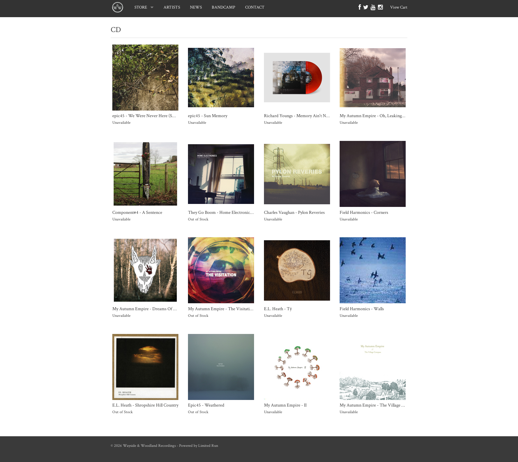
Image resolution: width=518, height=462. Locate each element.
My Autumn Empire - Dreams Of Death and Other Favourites (168, 309)
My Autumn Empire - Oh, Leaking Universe (379, 116)
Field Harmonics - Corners (364, 212)
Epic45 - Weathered (206, 405)
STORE (140, 7)
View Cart (398, 7)
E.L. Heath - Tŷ (278, 309)
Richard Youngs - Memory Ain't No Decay (302, 116)
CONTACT (255, 7)
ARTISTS (172, 7)
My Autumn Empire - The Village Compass (379, 405)
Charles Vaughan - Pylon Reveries (294, 212)
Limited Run (208, 445)
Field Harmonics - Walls (362, 309)
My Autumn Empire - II (285, 405)
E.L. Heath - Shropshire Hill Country (145, 405)
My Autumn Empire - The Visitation (221, 309)
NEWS (196, 7)
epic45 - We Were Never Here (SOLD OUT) (152, 116)
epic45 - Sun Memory (207, 116)
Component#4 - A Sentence (137, 212)
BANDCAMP (223, 7)
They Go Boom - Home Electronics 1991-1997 (229, 212)
